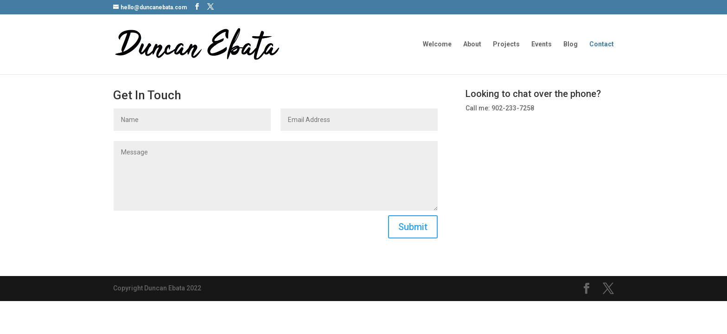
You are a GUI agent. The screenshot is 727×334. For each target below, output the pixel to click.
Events (541, 44)
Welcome (437, 44)
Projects (506, 44)
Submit (412, 226)
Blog (570, 44)
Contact (601, 44)
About (472, 44)
